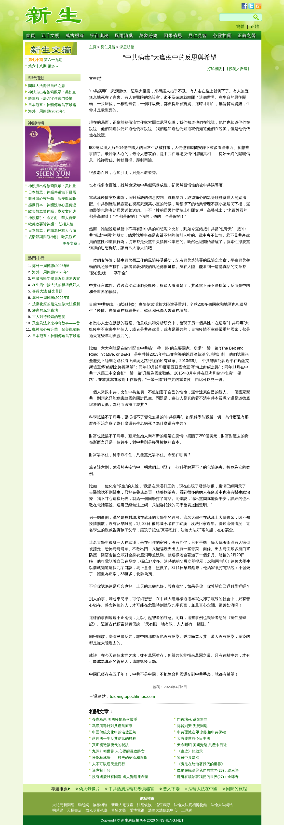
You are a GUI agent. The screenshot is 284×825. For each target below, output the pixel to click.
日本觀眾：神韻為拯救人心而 (52, 230)
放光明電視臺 (96, 810)
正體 (255, 26)
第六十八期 (38, 66)
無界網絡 (100, 805)
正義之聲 (246, 35)
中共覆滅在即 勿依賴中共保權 (201, 732)
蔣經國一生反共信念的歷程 (114, 738)
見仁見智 (197, 35)
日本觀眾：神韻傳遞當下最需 (52, 105)
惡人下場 (171, 789)
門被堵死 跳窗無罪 (192, 719)
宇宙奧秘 (99, 35)
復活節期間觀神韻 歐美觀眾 (52, 237)
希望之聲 (118, 810)
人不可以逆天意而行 (108, 764)
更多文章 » (72, 243)
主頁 (92, 47)
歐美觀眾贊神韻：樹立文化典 (52, 211)
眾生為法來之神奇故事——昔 (56, 323)
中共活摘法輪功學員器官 (131, 789)
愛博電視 (137, 810)
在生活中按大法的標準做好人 (56, 285)
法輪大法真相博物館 (190, 805)
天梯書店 (74, 810)
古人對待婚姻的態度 (48, 317)
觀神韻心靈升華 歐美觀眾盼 (52, 198)
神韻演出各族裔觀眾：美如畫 (52, 92)
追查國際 (162, 805)
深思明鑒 (127, 47)
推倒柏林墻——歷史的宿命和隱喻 (119, 757)
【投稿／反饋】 (238, 69)
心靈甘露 (222, 35)
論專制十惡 (101, 770)
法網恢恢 (144, 805)
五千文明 (50, 35)
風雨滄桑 (124, 35)
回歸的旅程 (236, 789)
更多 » (53, 66)
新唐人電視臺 (122, 805)
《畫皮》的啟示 (190, 751)
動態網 (83, 805)
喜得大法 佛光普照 (47, 291)
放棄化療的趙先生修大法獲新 (56, 304)
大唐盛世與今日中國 (193, 738)
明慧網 (57, 810)
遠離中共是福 (188, 757)
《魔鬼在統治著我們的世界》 (201, 764)
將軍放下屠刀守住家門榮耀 (50, 98)
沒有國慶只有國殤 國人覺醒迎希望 (120, 777)
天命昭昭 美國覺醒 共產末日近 (202, 745)
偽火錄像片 (89, 789)
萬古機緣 (75, 35)
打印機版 (214, 69)
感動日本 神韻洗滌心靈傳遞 (52, 205)
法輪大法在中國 (202, 789)
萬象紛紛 (148, 35)
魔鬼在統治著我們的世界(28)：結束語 (208, 770)
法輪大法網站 (222, 805)
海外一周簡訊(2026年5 (47, 111)
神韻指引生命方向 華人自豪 (52, 218)
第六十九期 (53, 60)
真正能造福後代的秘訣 (110, 745)
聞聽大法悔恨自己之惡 (46, 86)
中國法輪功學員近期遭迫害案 (56, 278)
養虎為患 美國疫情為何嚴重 (114, 719)
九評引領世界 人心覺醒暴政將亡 (118, 751)
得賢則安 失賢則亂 (192, 726)
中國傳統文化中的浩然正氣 (114, 732)
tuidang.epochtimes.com (132, 696)
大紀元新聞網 (63, 805)
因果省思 (173, 35)
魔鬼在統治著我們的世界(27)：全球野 (208, 777)
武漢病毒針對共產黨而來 (112, 726)
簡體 (240, 26)
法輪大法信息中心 (162, 810)
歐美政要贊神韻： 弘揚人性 (50, 224)
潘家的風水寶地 (45, 310)
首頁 (30, 35)
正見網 (186, 810)
